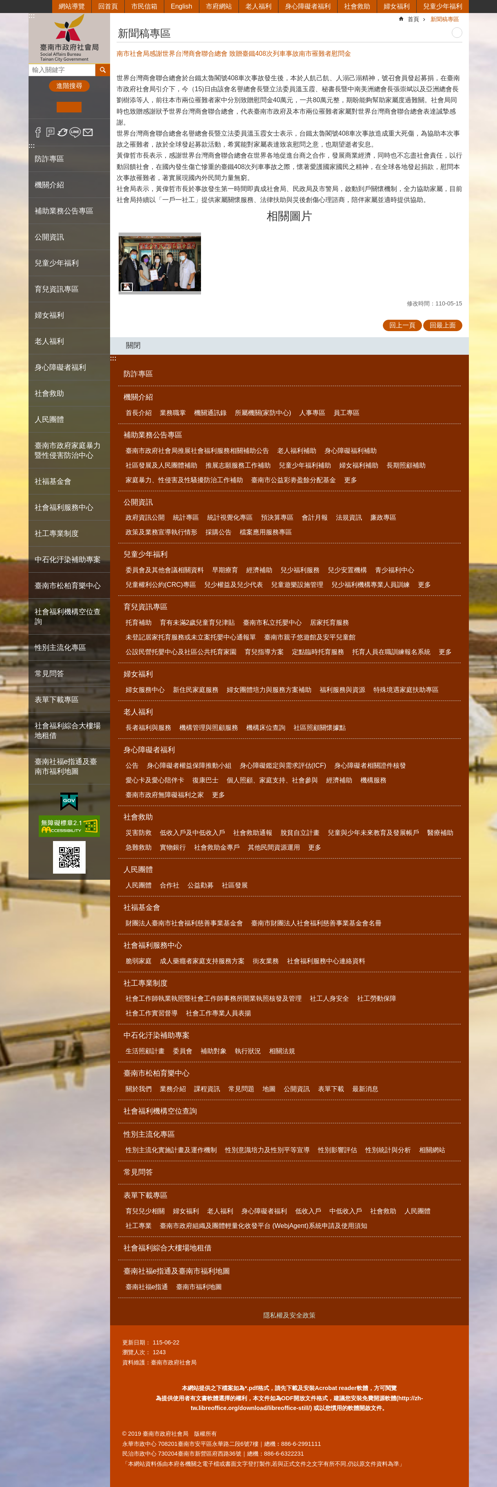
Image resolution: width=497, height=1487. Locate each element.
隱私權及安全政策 (289, 1315)
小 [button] (44, 107)
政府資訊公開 (145, 517)
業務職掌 (173, 412)
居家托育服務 (329, 622)
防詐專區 (49, 159)
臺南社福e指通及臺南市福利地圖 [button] (66, 766)
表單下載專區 (146, 1195)
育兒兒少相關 (145, 1211)
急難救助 (139, 847)
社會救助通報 (252, 832)
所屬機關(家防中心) (263, 412)
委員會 (182, 1051)
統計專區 (186, 517)
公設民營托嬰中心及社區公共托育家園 (181, 651)
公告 (132, 765)
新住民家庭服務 (196, 689)
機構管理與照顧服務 (208, 727)
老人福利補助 (296, 450)
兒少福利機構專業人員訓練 (370, 584)
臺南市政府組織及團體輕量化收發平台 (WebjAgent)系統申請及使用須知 (263, 1225)
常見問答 (49, 674)
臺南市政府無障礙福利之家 (165, 794)
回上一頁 (402, 325)
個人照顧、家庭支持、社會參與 (272, 780)
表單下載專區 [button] (57, 700)
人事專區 (312, 412)
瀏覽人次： (136, 1352)
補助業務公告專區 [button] (64, 211)
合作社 (169, 885)
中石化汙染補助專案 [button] (68, 560)
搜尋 (35, 67)
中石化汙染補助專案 (157, 1035)
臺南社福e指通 (147, 1286)
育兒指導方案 (264, 651)
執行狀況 (248, 1051)
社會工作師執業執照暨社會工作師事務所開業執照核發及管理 (214, 998)
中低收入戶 (345, 1211)
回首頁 (108, 6)
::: (32, 15)
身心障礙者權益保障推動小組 (189, 765)
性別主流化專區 (149, 1134)
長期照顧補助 (406, 465)
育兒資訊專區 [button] (57, 289)
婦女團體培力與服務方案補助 (269, 689)
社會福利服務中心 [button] (64, 507)
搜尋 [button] (102, 70)
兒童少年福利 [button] (57, 263)
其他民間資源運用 (274, 847)
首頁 (413, 19)
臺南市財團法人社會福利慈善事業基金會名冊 (316, 923)
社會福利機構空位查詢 (68, 617)
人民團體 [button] (49, 419)
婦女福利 (397, 6)
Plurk (50, 132)
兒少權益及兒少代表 (233, 584)
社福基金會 (142, 907)
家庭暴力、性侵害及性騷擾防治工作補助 (184, 480)
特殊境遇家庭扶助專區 (406, 689)
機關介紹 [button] (49, 185)
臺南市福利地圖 (199, 1286)
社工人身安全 (329, 998)
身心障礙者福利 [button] (60, 367)
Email (88, 132)
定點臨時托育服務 (318, 651)
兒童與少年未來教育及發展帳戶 (373, 832)
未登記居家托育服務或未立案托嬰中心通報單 (191, 637)
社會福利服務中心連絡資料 (326, 961)
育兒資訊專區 (146, 607)
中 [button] (69, 107)
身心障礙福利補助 (351, 450)
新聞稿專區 (445, 19)
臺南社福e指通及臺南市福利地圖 (177, 1271)
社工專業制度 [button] (57, 533)
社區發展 (235, 885)
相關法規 (282, 1051)
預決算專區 (277, 517)
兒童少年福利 (442, 6)
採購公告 (218, 532)
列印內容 (457, 32)
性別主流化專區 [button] (60, 648)
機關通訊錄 (210, 412)
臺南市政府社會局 (69, 38)
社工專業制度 (146, 983)
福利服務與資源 (342, 689)
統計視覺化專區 (230, 517)
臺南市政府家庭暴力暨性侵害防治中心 (68, 450)
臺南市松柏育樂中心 (157, 1073)
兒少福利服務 (300, 570)
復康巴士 (205, 780)
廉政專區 (383, 517)
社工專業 (139, 1225)
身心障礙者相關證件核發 (370, 765)
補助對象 (214, 1051)
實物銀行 (173, 847)
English (181, 6)
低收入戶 (308, 1211)
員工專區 (347, 412)
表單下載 (331, 1088)
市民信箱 (144, 6)
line (75, 132)
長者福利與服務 (148, 727)
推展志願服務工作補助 (238, 465)
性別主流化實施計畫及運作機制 (171, 1150)
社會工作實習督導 (152, 1013)
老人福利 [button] (49, 341)
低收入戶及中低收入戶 (192, 832)
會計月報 (315, 517)
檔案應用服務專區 (266, 532)
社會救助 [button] (49, 393)
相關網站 (432, 1150)
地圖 (269, 1088)
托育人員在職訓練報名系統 (391, 651)
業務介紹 (173, 1088)
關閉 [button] (133, 345)
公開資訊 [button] (49, 237)
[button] (160, 263)
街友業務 (266, 961)
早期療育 (225, 570)
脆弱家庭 (139, 961)
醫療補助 (440, 832)
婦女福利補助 (358, 465)
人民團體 (138, 869)
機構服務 (373, 780)
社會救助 (357, 6)
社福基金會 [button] (53, 481)
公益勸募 (201, 885)
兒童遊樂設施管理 (297, 584)
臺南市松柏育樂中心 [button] (68, 586)
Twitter (63, 132)
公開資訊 (138, 502)
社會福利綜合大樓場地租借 (68, 731)
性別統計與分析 (388, 1150)
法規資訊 (349, 517)
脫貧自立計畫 (300, 832)
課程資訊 (207, 1088)
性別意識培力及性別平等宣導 (267, 1150)
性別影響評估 (337, 1150)
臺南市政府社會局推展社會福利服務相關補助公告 (197, 450)
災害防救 (139, 832)
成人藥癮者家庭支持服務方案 (202, 961)
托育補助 (139, 622)
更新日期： (136, 1342)
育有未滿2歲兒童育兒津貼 (197, 622)
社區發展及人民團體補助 (161, 465)
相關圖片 (289, 216)
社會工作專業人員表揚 (218, 1013)
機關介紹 (138, 397)
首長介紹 (139, 412)
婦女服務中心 (145, 689)
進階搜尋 (69, 85)
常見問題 (241, 1088)
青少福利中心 (394, 570)
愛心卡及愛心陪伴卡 (155, 780)
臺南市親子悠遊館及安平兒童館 (310, 637)
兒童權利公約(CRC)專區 (161, 584)
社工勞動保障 (376, 998)
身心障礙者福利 (308, 6)
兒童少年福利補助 (305, 465)
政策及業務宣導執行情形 (161, 532)
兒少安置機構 (347, 570)
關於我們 (139, 1088)
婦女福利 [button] (49, 315)
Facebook (38, 132)
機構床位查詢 (265, 727)
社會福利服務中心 (153, 945)
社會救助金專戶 (217, 847)
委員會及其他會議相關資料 (165, 570)
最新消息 (365, 1088)
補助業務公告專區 (153, 435)
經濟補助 (259, 570)
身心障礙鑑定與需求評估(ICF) (283, 765)
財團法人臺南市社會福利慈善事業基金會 (184, 923)
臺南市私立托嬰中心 (272, 622)
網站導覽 (72, 6)
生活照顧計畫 (145, 1051)
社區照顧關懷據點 (320, 727)
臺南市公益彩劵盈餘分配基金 (293, 480)
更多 (350, 480)
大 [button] (94, 107)
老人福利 (258, 6)
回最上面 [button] (443, 325)
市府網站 (219, 6)
